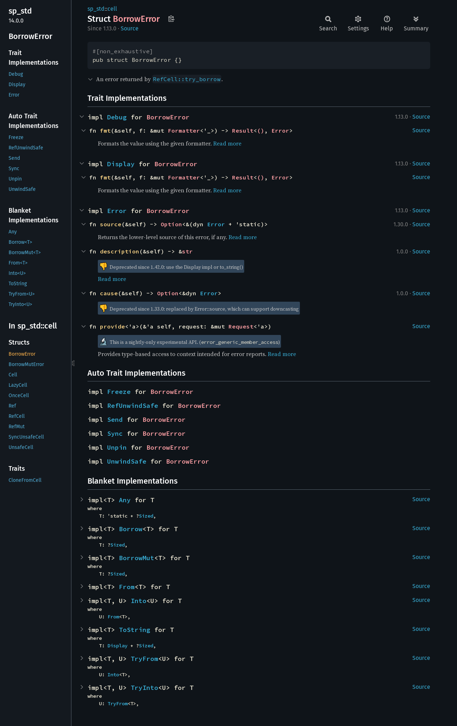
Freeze (119, 391)
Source (130, 28)
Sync (115, 433)
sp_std (96, 8)
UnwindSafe (126, 461)
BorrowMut (136, 558)
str (187, 251)
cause (109, 293)
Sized (146, 516)
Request (240, 326)
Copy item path (171, 19)
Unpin (117, 447)
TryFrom (144, 659)
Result (242, 130)
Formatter (184, 130)
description (119, 251)
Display (121, 164)
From (127, 587)
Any (125, 500)
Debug (117, 117)
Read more (227, 143)
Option (171, 224)
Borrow (130, 529)
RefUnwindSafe (132, 405)
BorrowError (168, 117)
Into (138, 601)
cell (112, 8)
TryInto (144, 687)
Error (280, 130)
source (110, 224)
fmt (105, 130)
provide (112, 326)
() (260, 130)
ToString (134, 630)
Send (115, 419)
